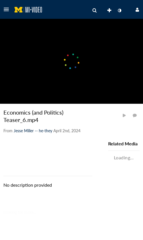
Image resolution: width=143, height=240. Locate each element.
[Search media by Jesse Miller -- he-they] (33, 130)
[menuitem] (94, 10)
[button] (8, 9)
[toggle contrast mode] (119, 10)
